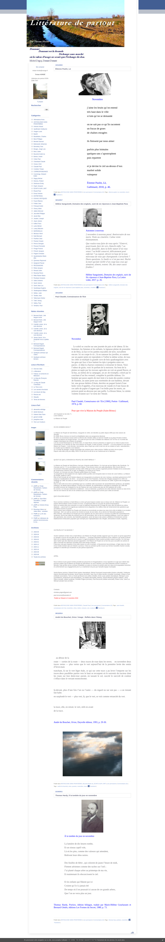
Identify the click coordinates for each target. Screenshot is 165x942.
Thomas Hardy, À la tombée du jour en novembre (76, 795)
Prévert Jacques (39, 251)
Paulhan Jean (38, 238)
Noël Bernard (38, 236)
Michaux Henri (38, 233)
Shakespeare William (40, 290)
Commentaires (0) (98, 192)
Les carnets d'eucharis (41, 389)
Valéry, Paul (37, 303)
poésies (119, 920)
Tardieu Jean (38, 295)
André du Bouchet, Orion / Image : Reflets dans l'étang (78, 617)
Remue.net (37, 394)
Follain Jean (37, 203)
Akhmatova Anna (39, 119)
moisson (84, 608)
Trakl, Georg (38, 300)
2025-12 (36, 544)
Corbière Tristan (39, 169)
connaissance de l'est (60, 608)
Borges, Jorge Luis (40, 149)
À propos (40, 102)
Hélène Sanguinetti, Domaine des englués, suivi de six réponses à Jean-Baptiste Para (91, 204)
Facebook (58, 194)
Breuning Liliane (39, 509)
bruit (127, 192)
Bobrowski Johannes (40, 144)
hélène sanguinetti (114, 285)
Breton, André (38, 156)
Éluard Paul (37, 191)
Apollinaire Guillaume (40, 129)
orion (70, 786)
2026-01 (36, 542)
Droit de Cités (38, 369)
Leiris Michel (38, 226)
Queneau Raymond (40, 260)
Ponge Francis (38, 248)
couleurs (92, 608)
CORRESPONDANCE (41, 171)
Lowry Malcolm (38, 228)
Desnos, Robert (39, 181)
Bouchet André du (39, 154)
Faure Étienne (38, 201)
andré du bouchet (63, 786)
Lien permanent (87, 192)
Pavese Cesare (38, 241)
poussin (74, 786)
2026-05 (36, 532)
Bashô (36, 134)
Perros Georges (39, 243)
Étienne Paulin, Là (63, 69)
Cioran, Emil (37, 164)
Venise (40, 443)
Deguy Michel (38, 178)
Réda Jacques (38, 268)
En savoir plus (120, 940)
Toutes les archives (40, 557)
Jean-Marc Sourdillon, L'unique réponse (40, 500)
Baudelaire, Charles (40, 136)
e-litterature (37, 371)
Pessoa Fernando (39, 246)
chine (75, 608)
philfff (35, 486)
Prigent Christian (39, 253)
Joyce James (38, 221)
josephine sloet (38, 419)
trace (85, 786)
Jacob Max (37, 216)
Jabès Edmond (38, 211)
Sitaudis (36, 397)
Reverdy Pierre (38, 273)
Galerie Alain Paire (39, 414)
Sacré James (38, 283)
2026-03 (36, 537)
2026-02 (36, 539)
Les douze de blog (39, 392)
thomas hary (112, 920)
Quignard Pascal (39, 263)
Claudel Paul (38, 166)
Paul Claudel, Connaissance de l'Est (70, 297)
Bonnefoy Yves (38, 146)
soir (88, 608)
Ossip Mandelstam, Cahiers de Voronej (40, 488)
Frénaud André (38, 206)
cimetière (93, 287)
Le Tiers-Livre (38, 387)
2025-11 (36, 547)
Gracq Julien (38, 208)
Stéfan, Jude (38, 293)
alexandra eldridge (39, 409)
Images (33, 427)
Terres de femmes (39, 399)
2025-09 (36, 552)
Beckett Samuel (39, 141)
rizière (79, 608)
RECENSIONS (38, 265)
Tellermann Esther (39, 298)
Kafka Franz (37, 223)
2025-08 (36, 554)
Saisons (40, 458)
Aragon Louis (38, 131)
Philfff (35, 514)
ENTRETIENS (38, 196)
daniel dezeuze (38, 412)
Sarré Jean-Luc (38, 285)
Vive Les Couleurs (39, 422)
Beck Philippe (38, 139)
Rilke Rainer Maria (39, 275)
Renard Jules (38, 270)
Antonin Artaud (38, 126)
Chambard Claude (39, 161)
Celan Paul (37, 159)
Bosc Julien (37, 151)
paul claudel (120, 605)
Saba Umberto (38, 280)
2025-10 (36, 549)
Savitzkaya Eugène (40, 288)
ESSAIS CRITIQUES (40, 198)
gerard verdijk (38, 417)
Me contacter (40, 67)
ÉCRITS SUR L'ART (40, 188)
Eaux (40, 474)
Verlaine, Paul (38, 305)
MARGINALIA (38, 231)
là (118, 192)
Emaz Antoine (38, 193)
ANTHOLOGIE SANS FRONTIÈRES (71, 192)
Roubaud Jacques (39, 278)
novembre (122, 192)
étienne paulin (113, 192)
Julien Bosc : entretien (41, 511)
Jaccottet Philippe (39, 213)
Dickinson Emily (39, 183)
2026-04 (36, 534)
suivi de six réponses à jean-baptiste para (71, 287)
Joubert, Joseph (39, 218)
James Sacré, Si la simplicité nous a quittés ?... (41, 339)
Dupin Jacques (38, 186)
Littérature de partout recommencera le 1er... (41, 520)
